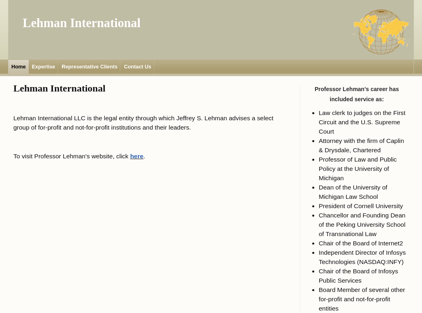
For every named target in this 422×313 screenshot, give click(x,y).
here (136, 156)
